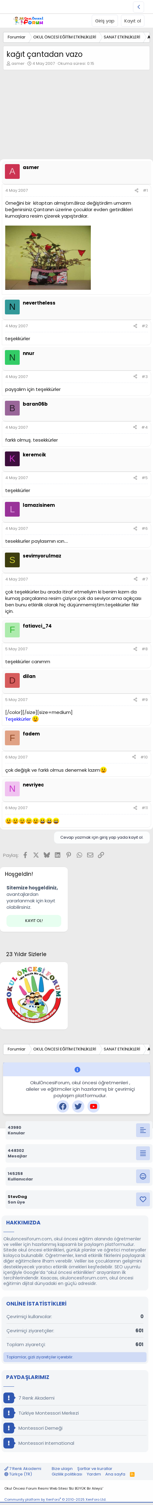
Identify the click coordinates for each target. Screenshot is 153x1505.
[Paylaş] (136, 190)
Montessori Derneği (32, 1428)
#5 (145, 478)
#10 (144, 757)
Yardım (94, 1474)
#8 (145, 649)
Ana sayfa (115, 1474)
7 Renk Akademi (28, 1398)
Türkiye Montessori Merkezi (41, 1413)
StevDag (17, 1197)
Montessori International (38, 1443)
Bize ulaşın (62, 1469)
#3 (145, 377)
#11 (145, 808)
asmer (18, 63)
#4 (144, 427)
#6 (145, 528)
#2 (145, 326)
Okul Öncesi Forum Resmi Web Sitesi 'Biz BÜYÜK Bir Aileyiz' (53, 1488)
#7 (145, 579)
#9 (145, 700)
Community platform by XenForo (55, 1499)
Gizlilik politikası (67, 1474)
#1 (145, 190)
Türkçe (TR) (18, 1474)
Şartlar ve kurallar (94, 1469)
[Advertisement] (76, 116)
